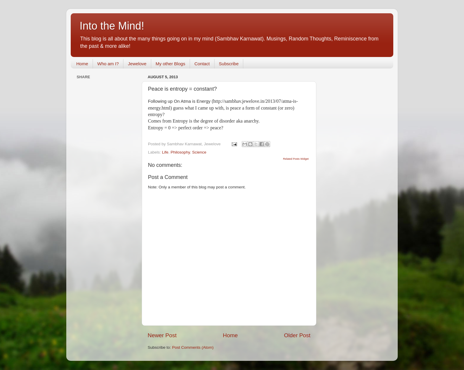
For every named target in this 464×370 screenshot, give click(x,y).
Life (165, 152)
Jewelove (137, 63)
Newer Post (162, 335)
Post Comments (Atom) (193, 347)
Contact (202, 63)
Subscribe (229, 63)
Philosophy (180, 152)
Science (199, 152)
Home (82, 63)
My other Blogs (170, 63)
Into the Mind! (112, 26)
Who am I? (108, 63)
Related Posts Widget (296, 158)
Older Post (297, 335)
